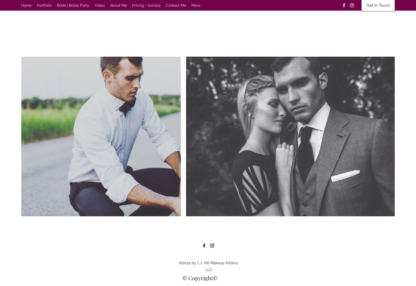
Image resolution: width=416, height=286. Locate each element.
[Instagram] (352, 5)
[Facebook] (344, 5)
